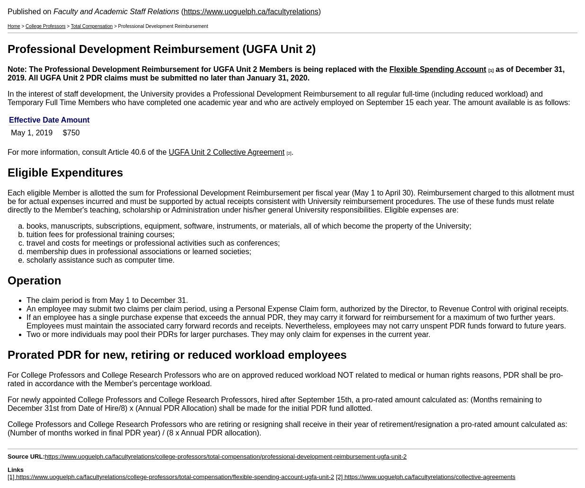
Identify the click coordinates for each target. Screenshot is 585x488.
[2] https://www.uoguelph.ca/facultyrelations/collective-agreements (425, 476)
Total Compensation (92, 26)
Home (14, 26)
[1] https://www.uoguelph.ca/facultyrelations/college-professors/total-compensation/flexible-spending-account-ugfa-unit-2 (171, 476)
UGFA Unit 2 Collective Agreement (227, 152)
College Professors (45, 26)
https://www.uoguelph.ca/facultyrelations (251, 12)
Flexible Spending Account (438, 69)
